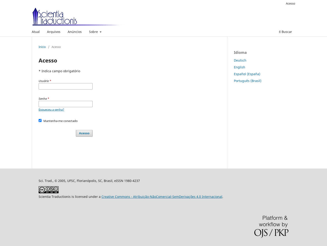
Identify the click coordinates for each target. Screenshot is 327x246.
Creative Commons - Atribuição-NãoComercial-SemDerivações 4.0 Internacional (162, 196)
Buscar (285, 32)
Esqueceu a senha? (51, 109)
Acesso (290, 3)
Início (42, 47)
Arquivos (53, 32)
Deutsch (240, 60)
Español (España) (247, 74)
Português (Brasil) (247, 81)
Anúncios (75, 32)
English (239, 67)
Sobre (94, 32)
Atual (36, 32)
